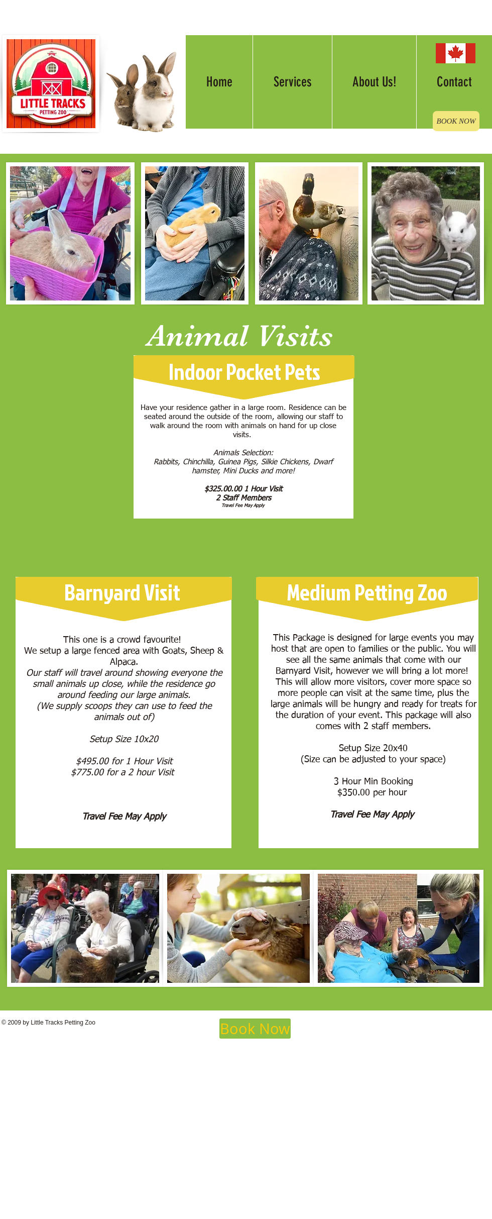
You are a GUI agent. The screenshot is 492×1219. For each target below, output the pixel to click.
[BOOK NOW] (456, 121)
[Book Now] (255, 1029)
